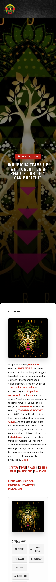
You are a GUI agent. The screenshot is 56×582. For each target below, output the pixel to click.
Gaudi (11, 421)
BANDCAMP (40, 471)
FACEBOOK (14, 485)
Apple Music (35, 549)
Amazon (19, 559)
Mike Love (21, 387)
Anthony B (14, 394)
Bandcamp (36, 559)
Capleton (32, 391)
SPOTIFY (13, 467)
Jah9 (31, 387)
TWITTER (28, 485)
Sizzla (29, 394)
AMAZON (32, 467)
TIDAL (13, 471)
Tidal (20, 567)
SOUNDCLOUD (25, 471)
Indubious (33, 364)
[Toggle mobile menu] (47, 9)
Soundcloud (20, 576)
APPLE (23, 467)
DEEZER (43, 467)
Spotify (19, 549)
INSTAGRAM (15, 488)
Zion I (11, 387)
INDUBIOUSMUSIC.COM (21, 481)
